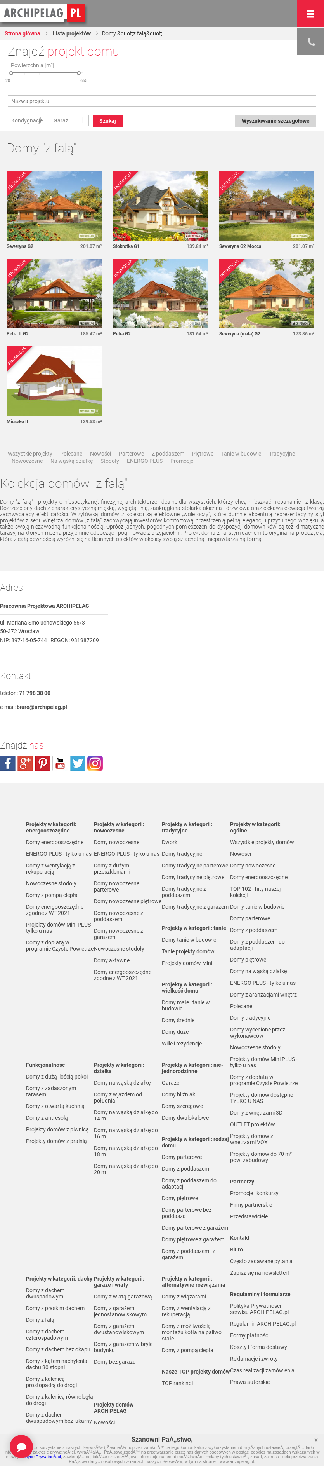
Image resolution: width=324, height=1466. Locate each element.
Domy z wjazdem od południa (118, 1097)
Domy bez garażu (115, 1362)
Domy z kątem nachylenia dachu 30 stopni (56, 1364)
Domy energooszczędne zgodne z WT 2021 (54, 910)
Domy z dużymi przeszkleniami (112, 868)
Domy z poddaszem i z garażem (188, 1254)
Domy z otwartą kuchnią (55, 1106)
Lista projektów (71, 33)
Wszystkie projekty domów (262, 842)
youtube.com (60, 763)
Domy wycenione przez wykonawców (257, 1032)
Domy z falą (40, 1320)
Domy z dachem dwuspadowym (45, 1293)
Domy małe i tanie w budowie (186, 1005)
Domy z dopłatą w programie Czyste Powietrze (60, 945)
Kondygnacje (27, 120)
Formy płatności (249, 1335)
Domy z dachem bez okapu (58, 1349)
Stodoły (109, 461)
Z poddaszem (168, 453)
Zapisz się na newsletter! (259, 1273)
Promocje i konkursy (254, 1193)
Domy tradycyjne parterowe (195, 865)
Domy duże (175, 1032)
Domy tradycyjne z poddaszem (184, 892)
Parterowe (131, 453)
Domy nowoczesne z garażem (118, 934)
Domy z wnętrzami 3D (256, 1113)
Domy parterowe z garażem (195, 1228)
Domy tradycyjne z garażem (195, 907)
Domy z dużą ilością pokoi (57, 1076)
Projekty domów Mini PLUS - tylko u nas (60, 927)
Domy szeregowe (182, 1106)
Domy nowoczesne (116, 842)
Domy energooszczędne (54, 842)
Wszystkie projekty (30, 453)
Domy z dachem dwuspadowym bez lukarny (59, 1418)
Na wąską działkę (71, 461)
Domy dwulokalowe (185, 1118)
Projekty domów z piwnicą (57, 1129)
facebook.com (8, 763)
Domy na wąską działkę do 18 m (126, 1151)
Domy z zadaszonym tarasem (51, 1091)
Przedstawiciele (249, 1216)
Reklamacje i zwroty (254, 1359)
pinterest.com (42, 763)
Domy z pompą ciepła (52, 895)
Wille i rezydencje (182, 1043)
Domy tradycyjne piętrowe (193, 877)
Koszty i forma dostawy (258, 1347)
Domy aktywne (112, 960)
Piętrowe (202, 453)
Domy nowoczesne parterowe (116, 886)
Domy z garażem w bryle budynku (123, 1347)
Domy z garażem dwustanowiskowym (119, 1329)
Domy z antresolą (47, 1118)
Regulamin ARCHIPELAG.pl (263, 1324)
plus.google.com (25, 763)
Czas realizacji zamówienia (262, 1370)
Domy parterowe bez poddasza (186, 1213)
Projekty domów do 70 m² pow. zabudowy (261, 1157)
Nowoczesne (27, 461)
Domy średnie (178, 1020)
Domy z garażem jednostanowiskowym (120, 1311)
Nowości (100, 453)
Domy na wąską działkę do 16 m (126, 1133)
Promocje (181, 461)
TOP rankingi (177, 1383)
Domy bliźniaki (179, 1094)
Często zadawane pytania (261, 1261)
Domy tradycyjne (182, 854)
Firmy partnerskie (251, 1205)
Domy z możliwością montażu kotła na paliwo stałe (192, 1332)
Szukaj (107, 121)
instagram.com (95, 763)
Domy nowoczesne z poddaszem (118, 916)
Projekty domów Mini (187, 963)
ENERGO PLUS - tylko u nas (59, 854)
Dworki (170, 842)
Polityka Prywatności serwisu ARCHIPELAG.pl (259, 1309)
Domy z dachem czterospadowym (47, 1334)
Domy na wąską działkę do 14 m (126, 1115)
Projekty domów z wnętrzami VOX (251, 1139)
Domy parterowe (182, 1157)
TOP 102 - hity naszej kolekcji (255, 892)
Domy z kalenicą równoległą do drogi (59, 1400)
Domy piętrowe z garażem (193, 1239)
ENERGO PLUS (145, 461)
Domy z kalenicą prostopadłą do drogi (51, 1382)
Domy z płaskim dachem (55, 1308)
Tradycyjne (282, 453)
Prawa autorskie (250, 1382)
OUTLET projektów (252, 1124)
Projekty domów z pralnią (56, 1141)
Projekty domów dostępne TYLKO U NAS (261, 1098)
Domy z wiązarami (184, 1296)
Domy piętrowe (180, 1198)
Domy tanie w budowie (189, 940)
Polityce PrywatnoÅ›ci (40, 1456)
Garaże (170, 1083)
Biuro (236, 1249)
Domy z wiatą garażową (123, 1296)
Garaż (61, 120)
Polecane (71, 453)
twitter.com (77, 763)
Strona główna (22, 33)
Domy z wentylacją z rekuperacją (50, 868)
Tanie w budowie (241, 453)
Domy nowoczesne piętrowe (127, 901)
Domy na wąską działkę (122, 1083)
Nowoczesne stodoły (51, 883)
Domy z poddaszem (185, 1169)
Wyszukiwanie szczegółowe (276, 121)
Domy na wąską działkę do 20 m (126, 1169)
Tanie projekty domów (188, 951)
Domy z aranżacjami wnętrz (263, 994)
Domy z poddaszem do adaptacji (189, 1183)
